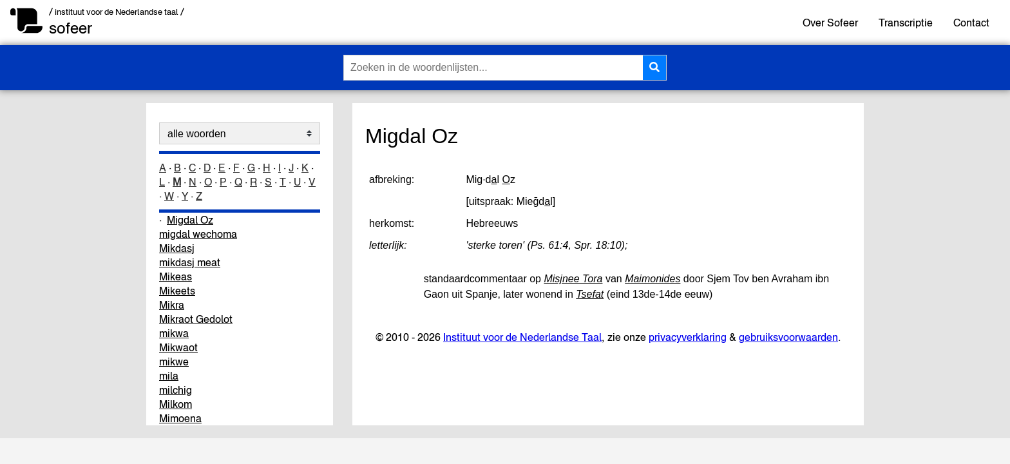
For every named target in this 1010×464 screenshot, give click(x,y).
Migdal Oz (190, 220)
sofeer (70, 28)
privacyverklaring (688, 337)
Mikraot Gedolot (196, 319)
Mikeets (177, 291)
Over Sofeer (830, 22)
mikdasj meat (189, 262)
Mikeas (175, 276)
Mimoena (180, 418)
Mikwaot (178, 347)
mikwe (174, 361)
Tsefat (590, 294)
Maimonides (652, 278)
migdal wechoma (198, 234)
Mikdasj (177, 248)
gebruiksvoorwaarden (788, 337)
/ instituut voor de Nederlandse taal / (116, 11)
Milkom (175, 404)
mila (168, 376)
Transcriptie (906, 22)
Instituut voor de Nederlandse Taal (522, 337)
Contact (971, 22)
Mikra (171, 305)
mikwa (174, 333)
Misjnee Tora (573, 278)
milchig (175, 390)
